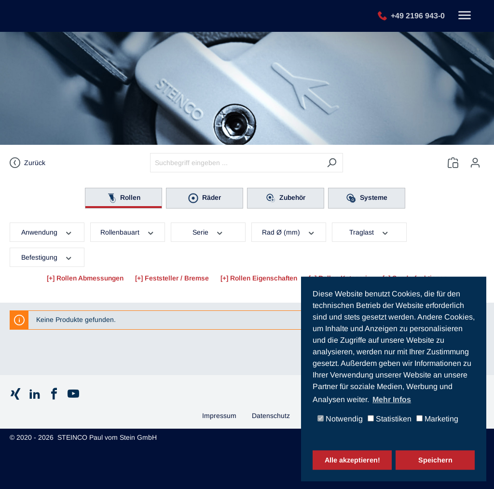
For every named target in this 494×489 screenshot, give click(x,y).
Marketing (437, 419)
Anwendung (47, 232)
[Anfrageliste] (453, 163)
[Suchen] (331, 162)
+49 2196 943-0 (418, 15)
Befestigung (47, 257)
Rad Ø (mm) (289, 232)
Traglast (369, 232)
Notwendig (340, 419)
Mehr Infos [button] (391, 399)
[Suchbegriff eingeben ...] (235, 162)
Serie (208, 232)
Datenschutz (271, 415)
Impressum (219, 415)
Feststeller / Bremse (177, 278)
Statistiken (390, 419)
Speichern (435, 460)
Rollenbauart (127, 232)
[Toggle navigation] (465, 16)
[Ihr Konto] (475, 163)
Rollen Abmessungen (90, 278)
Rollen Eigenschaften (263, 278)
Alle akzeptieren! (352, 460)
